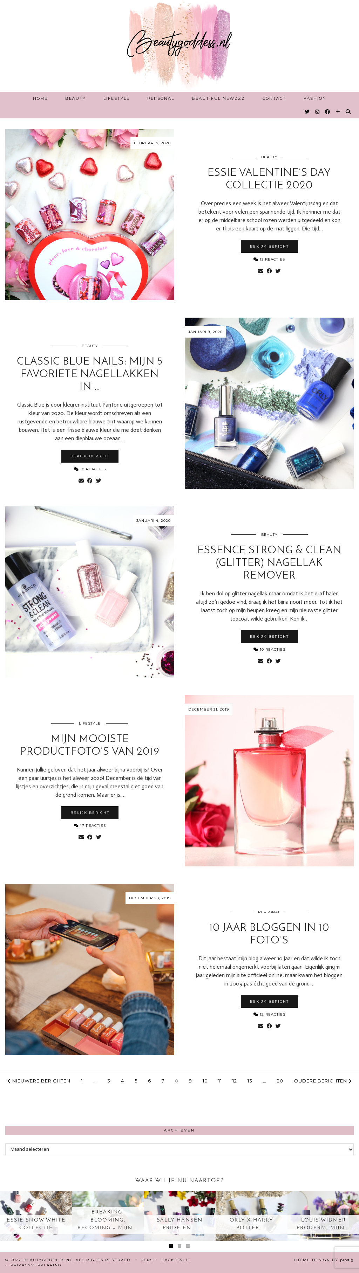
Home (40, 98)
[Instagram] (317, 111)
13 (250, 1081)
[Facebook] (328, 111)
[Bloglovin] (338, 111)
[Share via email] (260, 271)
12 (234, 1081)
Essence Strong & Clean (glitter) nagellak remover (269, 563)
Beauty (75, 98)
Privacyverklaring (36, 1265)
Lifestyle (116, 98)
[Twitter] (307, 111)
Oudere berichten (323, 1081)
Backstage (175, 1260)
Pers (147, 1260)
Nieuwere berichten (39, 1081)
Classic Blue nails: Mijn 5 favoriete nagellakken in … (90, 375)
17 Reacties (90, 825)
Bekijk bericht (269, 246)
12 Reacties (269, 1014)
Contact (274, 98)
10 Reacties (90, 469)
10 (205, 1081)
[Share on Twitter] (278, 271)
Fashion (315, 98)
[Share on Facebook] (269, 271)
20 (280, 1081)
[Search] (348, 111)
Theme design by (324, 1260)
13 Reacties (269, 259)
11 (220, 1081)
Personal (160, 98)
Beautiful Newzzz (218, 98)
